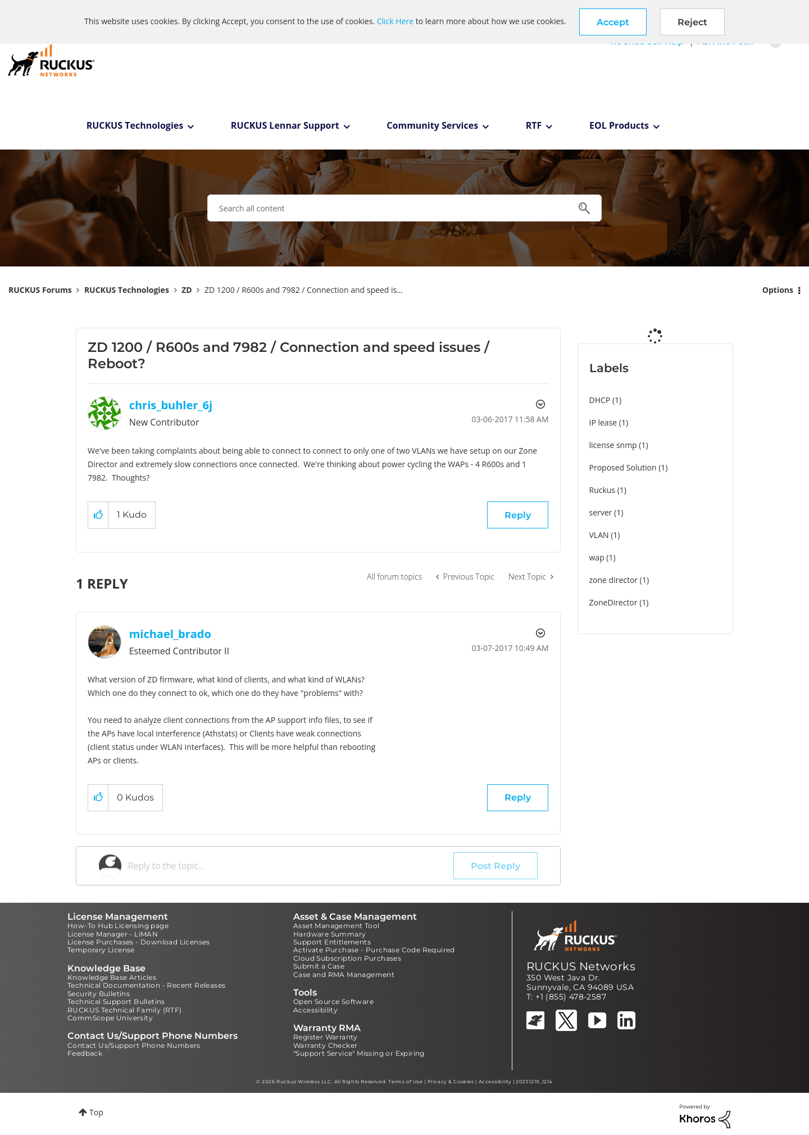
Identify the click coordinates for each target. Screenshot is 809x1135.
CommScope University (110, 1018)
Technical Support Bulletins (116, 1001)
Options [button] (777, 289)
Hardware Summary (329, 934)
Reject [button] (692, 22)
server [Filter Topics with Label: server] (600, 512)
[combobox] (404, 208)
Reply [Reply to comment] (518, 797)
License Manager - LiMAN (112, 934)
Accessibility (315, 1010)
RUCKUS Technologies (135, 125)
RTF (534, 125)
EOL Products (619, 125)
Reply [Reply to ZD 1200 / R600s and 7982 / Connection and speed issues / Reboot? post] (518, 515)
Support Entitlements (332, 942)
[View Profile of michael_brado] (170, 633)
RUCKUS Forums (40, 289)
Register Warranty (325, 1037)
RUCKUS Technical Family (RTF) (124, 1010)
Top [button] (96, 1112)
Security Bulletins (98, 993)
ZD (186, 289)
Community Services (432, 125)
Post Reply (495, 866)
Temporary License (101, 950)
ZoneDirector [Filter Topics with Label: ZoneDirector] (613, 602)
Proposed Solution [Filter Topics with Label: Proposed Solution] (623, 467)
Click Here (395, 21)
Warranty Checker (325, 1045)
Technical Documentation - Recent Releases (146, 985)
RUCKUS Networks (580, 966)
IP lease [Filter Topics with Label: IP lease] (603, 422)
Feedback (84, 1053)
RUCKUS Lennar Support (285, 125)
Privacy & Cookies (451, 1081)
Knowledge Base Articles (111, 977)
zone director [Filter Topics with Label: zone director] (613, 580)
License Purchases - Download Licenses (138, 942)
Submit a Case (318, 966)
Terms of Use (405, 1081)
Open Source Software (333, 1001)
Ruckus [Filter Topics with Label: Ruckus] (602, 490)
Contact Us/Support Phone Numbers (134, 1045)
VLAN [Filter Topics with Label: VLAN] (599, 535)
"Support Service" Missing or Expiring (359, 1053)
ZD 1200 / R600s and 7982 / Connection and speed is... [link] (303, 289)
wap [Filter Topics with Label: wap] (597, 557)
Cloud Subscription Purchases (347, 958)
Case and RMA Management (343, 974)
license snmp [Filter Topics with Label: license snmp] (613, 445)
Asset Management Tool (336, 925)
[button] (613, 21)
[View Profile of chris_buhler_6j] (171, 405)
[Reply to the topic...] (290, 865)
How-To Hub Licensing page (118, 925)
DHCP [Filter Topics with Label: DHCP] (600, 400)
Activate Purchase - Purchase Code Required (374, 950)
